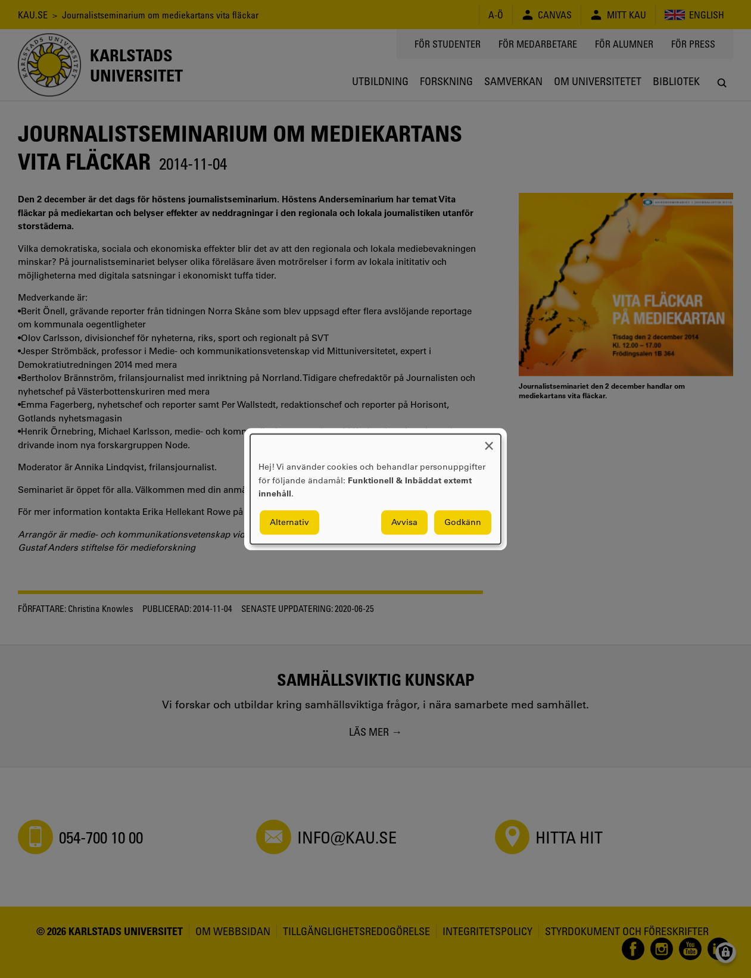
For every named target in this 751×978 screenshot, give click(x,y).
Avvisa (404, 522)
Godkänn (462, 522)
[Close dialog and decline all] (489, 441)
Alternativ (289, 522)
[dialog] (375, 489)
